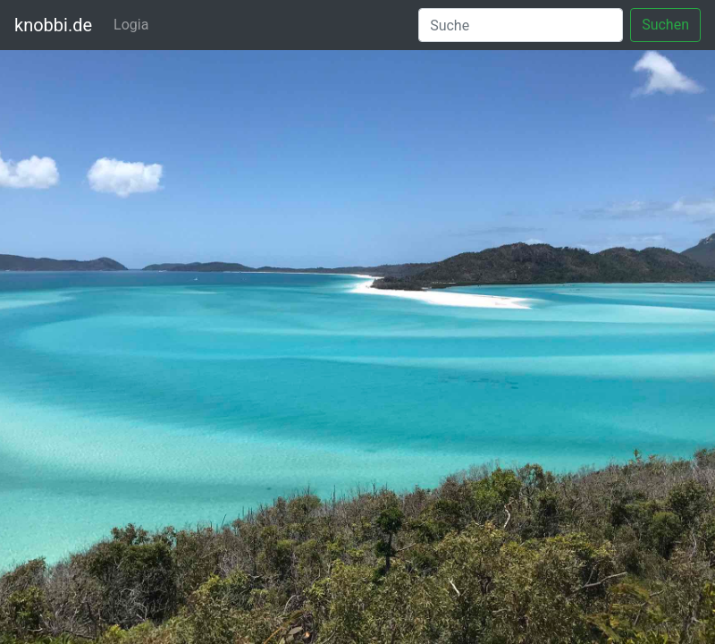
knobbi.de (53, 25)
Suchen (665, 24)
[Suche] (520, 25)
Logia (131, 24)
